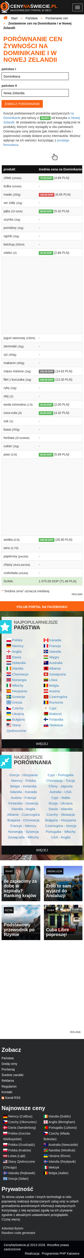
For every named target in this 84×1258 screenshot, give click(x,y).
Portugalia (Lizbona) (63, 1127)
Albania (54, 668)
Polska (17, 640)
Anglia (17, 651)
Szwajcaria (57, 674)
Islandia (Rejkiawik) (21, 1173)
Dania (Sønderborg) (22, 1127)
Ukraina (18, 714)
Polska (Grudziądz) (21, 1144)
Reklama (8, 1080)
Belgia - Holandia (23, 786)
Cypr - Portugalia (60, 775)
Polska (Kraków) (19, 1150)
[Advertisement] (42, 988)
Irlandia (17, 668)
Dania (16, 657)
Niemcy (18, 646)
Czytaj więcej (11, 1219)
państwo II (9, 85)
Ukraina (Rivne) (59, 1156)
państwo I (9, 69)
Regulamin (9, 1086)
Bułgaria (18, 719)
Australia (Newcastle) (63, 1144)
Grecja (17, 702)
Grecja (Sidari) (18, 1178)
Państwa (8, 1058)
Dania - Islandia (61, 809)
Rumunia (56, 702)
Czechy (18, 708)
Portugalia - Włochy (60, 831)
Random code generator (18, 1233)
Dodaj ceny (9, 1064)
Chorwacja (20, 674)
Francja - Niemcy (23, 826)
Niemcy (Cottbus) (20, 1116)
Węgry (54, 657)
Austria (54, 691)
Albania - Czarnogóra (23, 814)
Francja (55, 646)
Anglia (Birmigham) (61, 1122)
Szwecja (18, 697)
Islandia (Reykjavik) (62, 1161)
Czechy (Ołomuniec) (22, 1122)
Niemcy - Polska (23, 780)
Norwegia (19, 680)
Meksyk (54, 1167)
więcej (42, 744)
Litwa (53, 680)
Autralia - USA (61, 792)
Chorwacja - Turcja (60, 780)
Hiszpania (19, 691)
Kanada (55, 640)
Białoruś (55, 714)
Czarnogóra (58, 697)
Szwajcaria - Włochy (23, 837)
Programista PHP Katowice (61, 1253)
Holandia (19, 663)
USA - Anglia (60, 837)
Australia (55, 663)
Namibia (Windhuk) (62, 1150)
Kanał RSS (12, 1097)
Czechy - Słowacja (60, 814)
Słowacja (56, 725)
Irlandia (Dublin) (60, 1116)
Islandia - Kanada (23, 792)
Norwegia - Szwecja (23, 831)
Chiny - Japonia (61, 786)
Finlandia (56, 719)
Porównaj (8, 1069)
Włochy (17, 685)
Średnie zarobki (12, 1075)
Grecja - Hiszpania (23, 775)
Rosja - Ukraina (60, 803)
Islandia (55, 651)
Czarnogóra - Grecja (60, 826)
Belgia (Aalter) (59, 1173)
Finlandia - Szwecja (23, 803)
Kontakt (7, 1092)
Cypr (53, 708)
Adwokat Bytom (12, 1228)
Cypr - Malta (60, 798)
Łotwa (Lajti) (16, 1156)
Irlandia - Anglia (23, 809)
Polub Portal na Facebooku (42, 607)
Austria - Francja (23, 798)
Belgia (54, 685)
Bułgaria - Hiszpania (60, 820)
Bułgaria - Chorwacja (23, 820)
